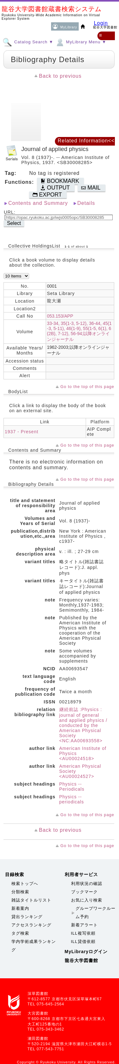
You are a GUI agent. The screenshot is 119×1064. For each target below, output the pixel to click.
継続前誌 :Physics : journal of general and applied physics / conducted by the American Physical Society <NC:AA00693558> (83, 725)
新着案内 (20, 908)
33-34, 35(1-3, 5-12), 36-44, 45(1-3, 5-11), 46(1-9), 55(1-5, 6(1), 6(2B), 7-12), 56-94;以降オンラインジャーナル (79, 331)
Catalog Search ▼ (28, 42)
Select (14, 223)
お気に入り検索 (86, 900)
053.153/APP (60, 316)
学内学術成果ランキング (33, 945)
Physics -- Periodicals (71, 786)
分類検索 (20, 891)
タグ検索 (20, 933)
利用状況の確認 (86, 883)
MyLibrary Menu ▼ (80, 42)
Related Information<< (86, 140)
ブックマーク (84, 891)
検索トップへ (24, 883)
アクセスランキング (31, 925)
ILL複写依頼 (83, 933)
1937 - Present (21, 431)
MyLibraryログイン (86, 951)
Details (86, 203)
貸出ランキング (27, 916)
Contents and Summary (38, 203)
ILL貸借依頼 (83, 941)
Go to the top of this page (87, 386)
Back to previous (60, 76)
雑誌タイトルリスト (31, 900)
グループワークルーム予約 (96, 912)
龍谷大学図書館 (81, 960)
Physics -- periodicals (71, 799)
